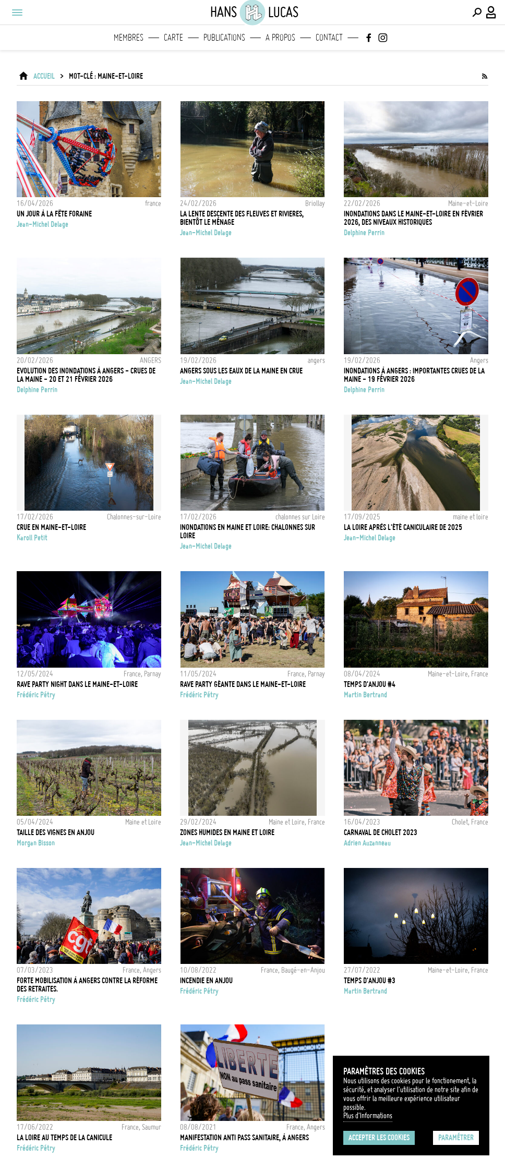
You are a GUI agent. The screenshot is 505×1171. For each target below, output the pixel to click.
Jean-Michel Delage (42, 224)
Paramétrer (456, 1137)
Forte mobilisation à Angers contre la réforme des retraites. (87, 984)
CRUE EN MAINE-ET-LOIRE (51, 527)
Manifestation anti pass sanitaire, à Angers (244, 1137)
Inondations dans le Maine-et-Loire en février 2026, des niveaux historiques (413, 218)
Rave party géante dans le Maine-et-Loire (243, 684)
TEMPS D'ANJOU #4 (369, 684)
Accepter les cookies (379, 1137)
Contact (329, 37)
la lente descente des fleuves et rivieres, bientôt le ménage (242, 218)
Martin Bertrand (365, 694)
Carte (173, 37)
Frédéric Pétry (36, 694)
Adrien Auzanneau (367, 843)
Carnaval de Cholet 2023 (380, 832)
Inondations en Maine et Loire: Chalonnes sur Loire (247, 531)
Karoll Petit (32, 537)
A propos (280, 37)
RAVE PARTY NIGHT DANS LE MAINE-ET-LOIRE (77, 684)
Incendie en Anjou (206, 980)
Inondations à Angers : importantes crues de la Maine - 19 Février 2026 (414, 375)
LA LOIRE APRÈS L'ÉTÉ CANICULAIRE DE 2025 (403, 527)
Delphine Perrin (364, 232)
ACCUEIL (44, 76)
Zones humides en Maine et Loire (227, 832)
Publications (224, 37)
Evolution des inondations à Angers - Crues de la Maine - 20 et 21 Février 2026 (86, 375)
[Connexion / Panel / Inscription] (491, 12)
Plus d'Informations (367, 1115)
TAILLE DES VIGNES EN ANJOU (55, 832)
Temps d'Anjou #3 (369, 980)
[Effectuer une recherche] (477, 12)
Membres (128, 37)
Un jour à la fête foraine (54, 214)
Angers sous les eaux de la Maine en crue (241, 371)
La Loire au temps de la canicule (64, 1137)
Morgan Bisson (36, 843)
